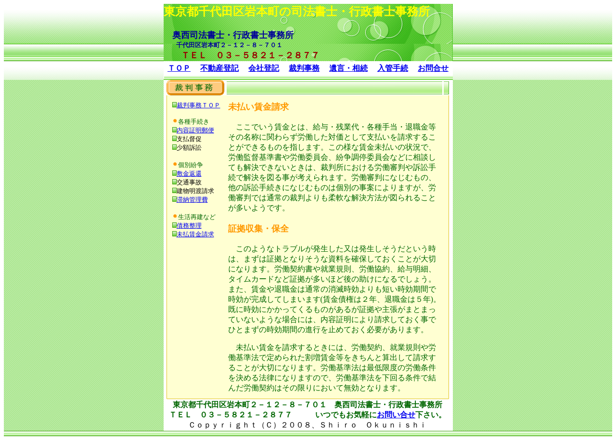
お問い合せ (396, 415)
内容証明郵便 (195, 130)
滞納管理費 (192, 199)
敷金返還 (189, 173)
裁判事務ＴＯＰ (198, 105)
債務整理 (189, 225)
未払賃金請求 (195, 234)
